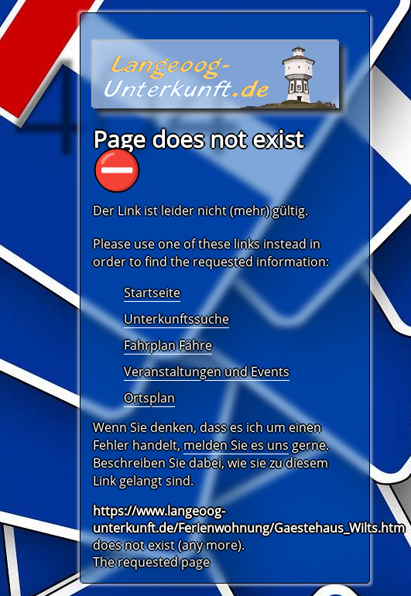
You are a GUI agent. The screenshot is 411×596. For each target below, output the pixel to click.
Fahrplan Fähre (168, 345)
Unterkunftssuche (176, 318)
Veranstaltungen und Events (206, 371)
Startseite (152, 292)
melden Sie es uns (236, 445)
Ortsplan (149, 397)
